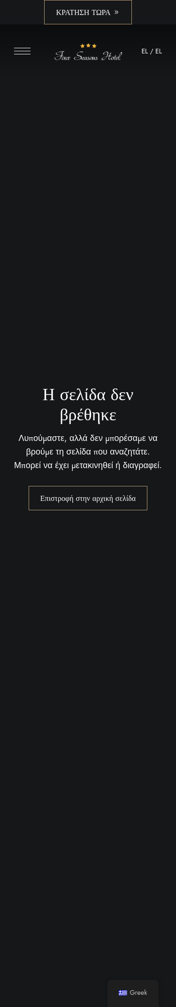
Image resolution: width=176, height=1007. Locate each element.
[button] (87, 12)
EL (144, 51)
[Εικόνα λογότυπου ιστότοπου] (88, 53)
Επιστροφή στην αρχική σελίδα (88, 498)
